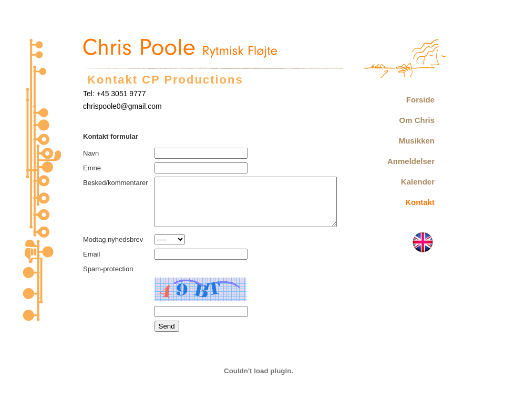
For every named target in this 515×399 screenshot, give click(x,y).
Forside (420, 99)
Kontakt (420, 202)
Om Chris (417, 120)
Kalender (418, 181)
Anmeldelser (411, 161)
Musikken (417, 140)
